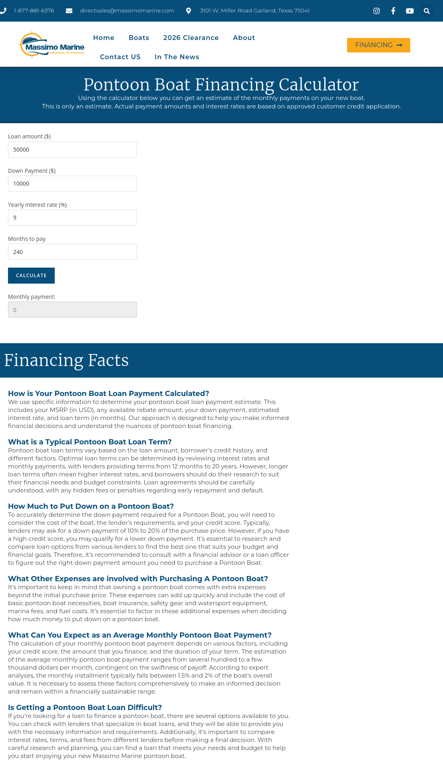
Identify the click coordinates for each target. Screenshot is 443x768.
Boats (139, 38)
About (244, 38)
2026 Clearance (191, 38)
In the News (177, 57)
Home (104, 38)
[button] (427, 11)
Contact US (120, 57)
